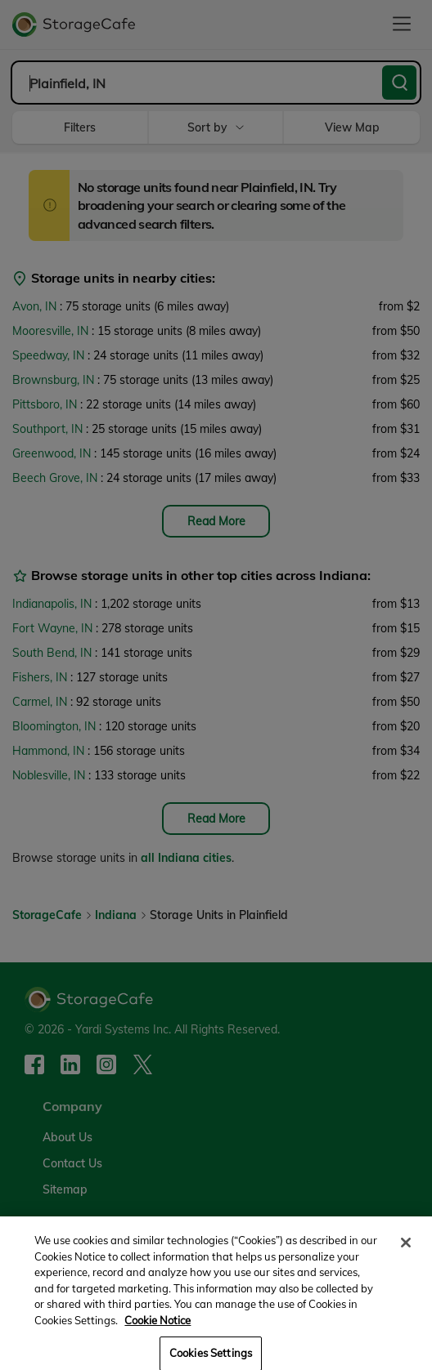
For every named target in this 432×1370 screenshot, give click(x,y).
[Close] (406, 1252)
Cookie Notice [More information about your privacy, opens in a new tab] (157, 1328)
